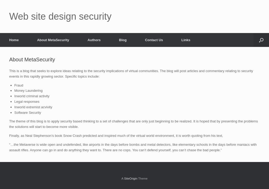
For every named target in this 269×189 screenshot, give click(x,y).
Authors (94, 40)
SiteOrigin (130, 178)
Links (186, 40)
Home (14, 40)
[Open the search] (261, 40)
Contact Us (154, 40)
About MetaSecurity (53, 40)
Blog (123, 40)
